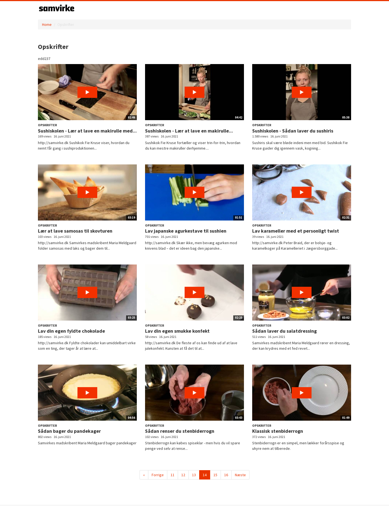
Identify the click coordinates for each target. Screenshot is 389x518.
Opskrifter (47, 125)
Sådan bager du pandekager (69, 431)
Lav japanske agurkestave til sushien (185, 231)
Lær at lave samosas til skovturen (75, 231)
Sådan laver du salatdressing (284, 331)
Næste (240, 474)
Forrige (158, 474)
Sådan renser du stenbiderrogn (179, 431)
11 (172, 474)
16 (226, 474)
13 (194, 474)
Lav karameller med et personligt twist (295, 231)
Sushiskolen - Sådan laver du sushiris (292, 131)
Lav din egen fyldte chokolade (71, 331)
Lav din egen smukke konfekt (177, 331)
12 (183, 474)
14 (205, 474)
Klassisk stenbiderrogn (277, 431)
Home (47, 24)
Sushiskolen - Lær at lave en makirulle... (189, 131)
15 (215, 474)
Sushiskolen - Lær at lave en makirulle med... (87, 131)
